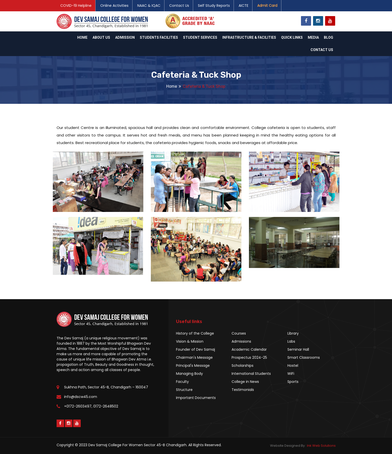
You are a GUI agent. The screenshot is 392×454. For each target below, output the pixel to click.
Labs (291, 341)
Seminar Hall (298, 349)
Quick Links (292, 37)
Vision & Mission (189, 341)
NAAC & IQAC (148, 5)
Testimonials (243, 389)
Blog (328, 37)
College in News (245, 381)
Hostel (292, 365)
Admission (125, 37)
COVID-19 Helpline (76, 5)
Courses (239, 333)
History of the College (195, 333)
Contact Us (179, 5)
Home (82, 37)
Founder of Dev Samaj (195, 349)
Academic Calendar (249, 349)
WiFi (290, 373)
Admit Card (267, 5)
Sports (292, 381)
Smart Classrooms (303, 357)
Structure (184, 389)
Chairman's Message (194, 357)
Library (293, 333)
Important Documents (196, 397)
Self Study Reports (214, 5)
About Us (101, 37)
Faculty (182, 381)
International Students (251, 373)
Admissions (241, 341)
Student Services (200, 37)
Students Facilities (159, 37)
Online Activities (114, 5)
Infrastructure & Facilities (249, 37)
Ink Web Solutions (321, 445)
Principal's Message (193, 365)
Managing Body (189, 373)
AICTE (243, 5)
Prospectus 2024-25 (249, 357)
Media (313, 37)
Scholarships (242, 365)
